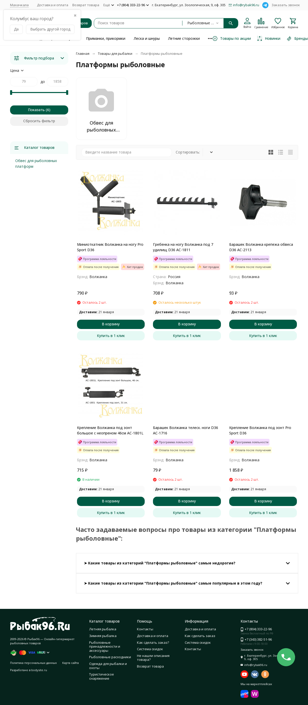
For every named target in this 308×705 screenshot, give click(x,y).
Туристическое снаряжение (101, 676)
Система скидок (150, 649)
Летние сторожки (184, 38)
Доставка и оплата (52, 5)
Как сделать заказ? (153, 642)
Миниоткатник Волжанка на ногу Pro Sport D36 (110, 247)
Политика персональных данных (33, 663)
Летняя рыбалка (102, 629)
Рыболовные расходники (110, 657)
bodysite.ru (39, 670)
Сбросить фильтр (39, 120)
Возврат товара (85, 5)
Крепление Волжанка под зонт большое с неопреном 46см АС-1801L (110, 430)
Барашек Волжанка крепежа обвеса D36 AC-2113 (261, 247)
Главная (82, 53)
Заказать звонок (286, 5)
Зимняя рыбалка (103, 635)
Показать (36, 109)
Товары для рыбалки (115, 53)
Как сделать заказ (200, 635)
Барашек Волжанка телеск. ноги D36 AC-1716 (185, 430)
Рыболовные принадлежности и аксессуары (104, 646)
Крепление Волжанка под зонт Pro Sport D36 (260, 430)
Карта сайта (70, 663)
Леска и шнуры (147, 38)
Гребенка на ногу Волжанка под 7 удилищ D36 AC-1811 (183, 247)
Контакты (145, 629)
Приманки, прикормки (105, 38)
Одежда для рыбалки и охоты (108, 665)
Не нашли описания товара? (153, 657)
